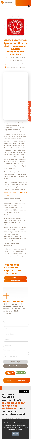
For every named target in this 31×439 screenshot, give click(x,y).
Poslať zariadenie (15, 366)
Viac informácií (23, 427)
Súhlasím (15, 433)
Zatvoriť (24, 391)
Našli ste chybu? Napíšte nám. (17, 380)
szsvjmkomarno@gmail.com (15, 64)
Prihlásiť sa (15, 277)
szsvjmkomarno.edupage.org (15, 67)
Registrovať (15, 280)
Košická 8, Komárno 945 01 (15, 57)
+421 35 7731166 (15, 61)
